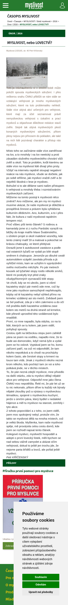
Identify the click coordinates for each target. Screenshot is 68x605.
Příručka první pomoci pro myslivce (28, 471)
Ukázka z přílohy (11, 539)
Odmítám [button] (41, 584)
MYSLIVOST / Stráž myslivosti (37, 21)
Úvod (9, 21)
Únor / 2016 (12, 24)
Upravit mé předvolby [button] (41, 592)
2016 (55, 21)
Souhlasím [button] (41, 577)
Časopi (17, 21)
